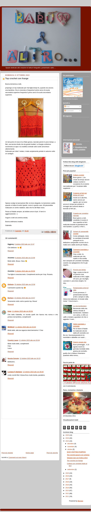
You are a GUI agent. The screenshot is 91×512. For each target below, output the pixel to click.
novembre (71, 446)
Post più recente (7, 453)
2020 (67, 473)
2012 (67, 493)
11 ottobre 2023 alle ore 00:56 (22, 311)
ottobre (70, 449)
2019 (67, 476)
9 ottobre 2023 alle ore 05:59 (25, 271)
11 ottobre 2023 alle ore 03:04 (29, 340)
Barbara (11, 298)
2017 (67, 479)
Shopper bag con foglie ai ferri (77, 458)
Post (66, 106)
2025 (67, 435)
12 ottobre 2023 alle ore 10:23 (30, 358)
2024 (67, 438)
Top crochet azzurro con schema (78, 455)
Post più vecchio (52, 453)
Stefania (11, 284)
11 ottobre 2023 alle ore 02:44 (25, 327)
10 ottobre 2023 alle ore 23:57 (24, 298)
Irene (9, 311)
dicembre (70, 443)
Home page (30, 453)
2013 (67, 490)
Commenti (68, 111)
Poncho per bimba (79, 270)
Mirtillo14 (11, 327)
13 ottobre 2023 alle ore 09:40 (33, 372)
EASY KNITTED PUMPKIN (76, 452)
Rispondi (11, 251)
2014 (67, 488)
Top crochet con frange (75, 461)
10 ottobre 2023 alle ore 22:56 (24, 284)
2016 (67, 482)
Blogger (80, 501)
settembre (71, 469)
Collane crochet (78, 175)
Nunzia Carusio (13, 358)
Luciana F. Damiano (15, 372)
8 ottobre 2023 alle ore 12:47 (24, 244)
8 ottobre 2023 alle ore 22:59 (25, 258)
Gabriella (79, 144)
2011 (67, 496)
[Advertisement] (18, 434)
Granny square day (79, 342)
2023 (67, 441)
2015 (67, 485)
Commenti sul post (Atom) (17, 457)
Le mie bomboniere (79, 306)
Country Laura (13, 340)
